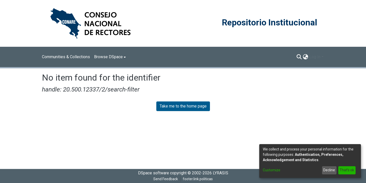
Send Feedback (165, 179)
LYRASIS (220, 173)
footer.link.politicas (198, 179)
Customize (271, 170)
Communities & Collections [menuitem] (66, 56)
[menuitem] (110, 57)
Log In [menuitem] (315, 56)
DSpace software (153, 173)
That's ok (347, 170)
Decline (329, 170)
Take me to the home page (183, 106)
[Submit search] (299, 57)
